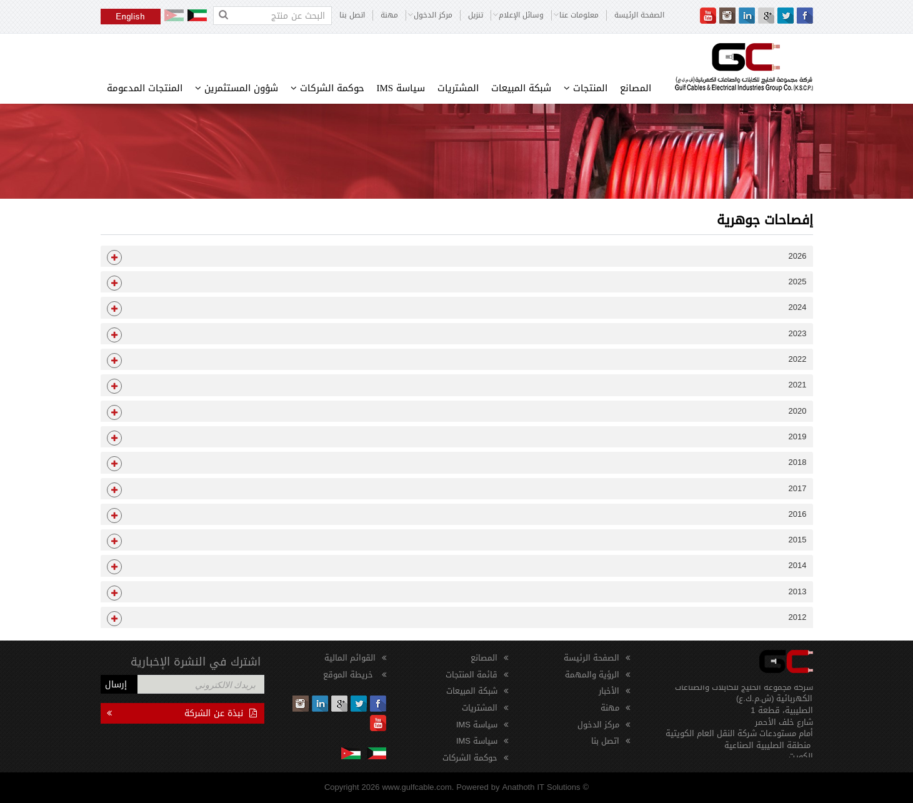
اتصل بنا (352, 15)
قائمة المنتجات (471, 674)
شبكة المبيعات (521, 88)
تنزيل (475, 15)
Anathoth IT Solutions (541, 787)
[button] (457, 256)
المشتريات (458, 88)
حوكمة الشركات (327, 88)
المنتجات (585, 88)
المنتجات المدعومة (144, 88)
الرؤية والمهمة (592, 674)
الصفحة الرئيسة (639, 15)
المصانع (635, 88)
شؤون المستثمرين (236, 88)
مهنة (389, 15)
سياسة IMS (401, 88)
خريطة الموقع (349, 674)
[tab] (457, 256)
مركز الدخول (598, 724)
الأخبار (609, 691)
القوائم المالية (350, 658)
